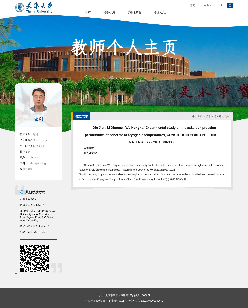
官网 (192, 5)
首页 (88, 12)
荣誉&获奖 (134, 12)
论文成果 (224, 116)
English (207, 5)
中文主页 (197, 116)
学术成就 (160, 12)
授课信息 (109, 12)
